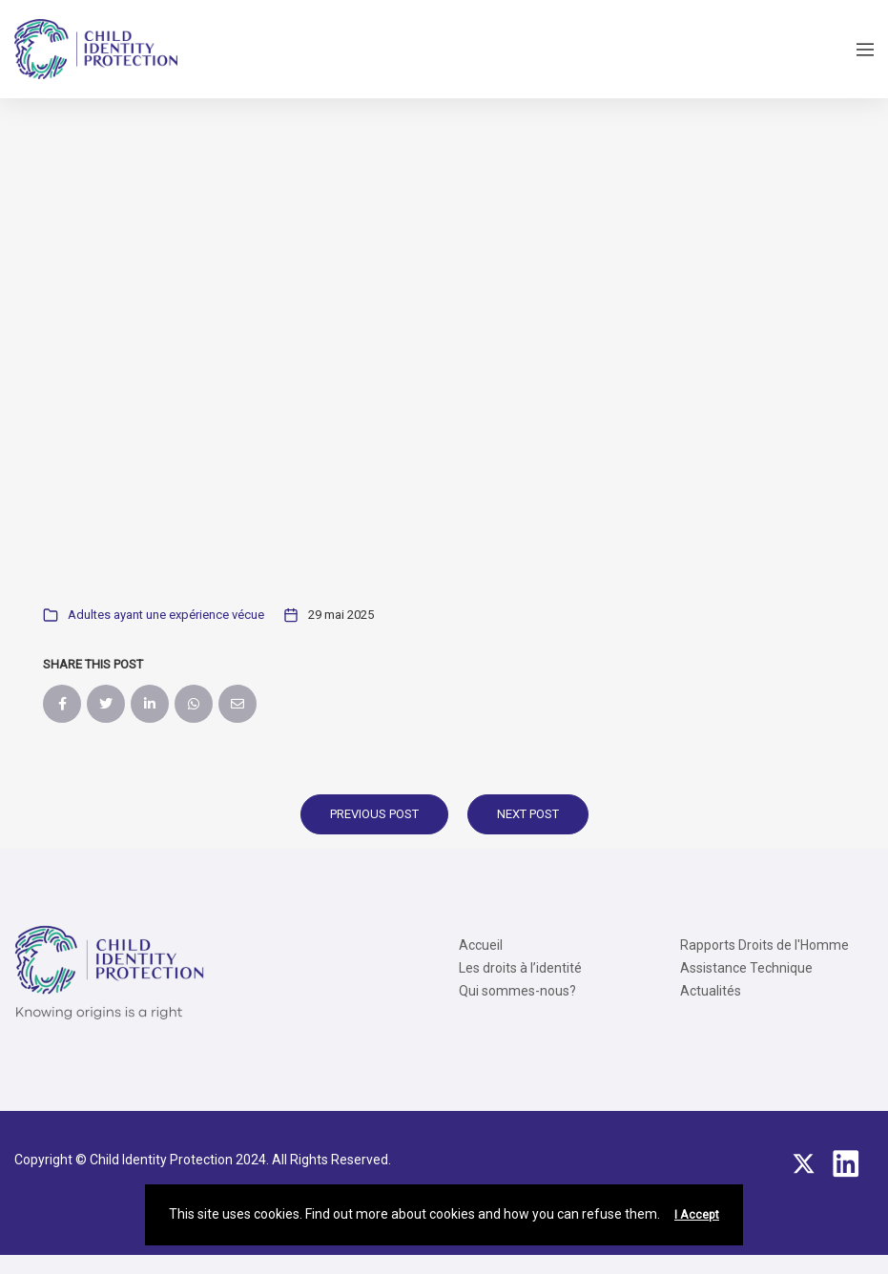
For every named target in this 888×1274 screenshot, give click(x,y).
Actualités (710, 990)
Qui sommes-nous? (517, 990)
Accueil (481, 945)
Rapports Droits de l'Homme (764, 945)
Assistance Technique (746, 968)
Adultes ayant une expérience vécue (166, 614)
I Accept (696, 1215)
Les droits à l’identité (520, 968)
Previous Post (374, 814)
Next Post (528, 814)
